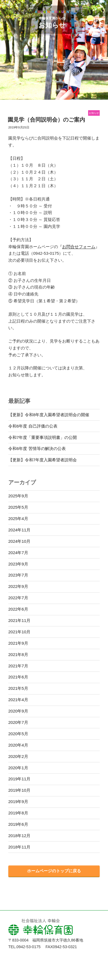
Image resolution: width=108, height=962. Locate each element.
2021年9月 (18, 643)
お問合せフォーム (78, 246)
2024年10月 (19, 541)
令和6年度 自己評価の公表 (32, 426)
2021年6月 (18, 677)
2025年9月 (18, 495)
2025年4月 (18, 518)
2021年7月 (18, 665)
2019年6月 (18, 824)
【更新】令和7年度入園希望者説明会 (42, 459)
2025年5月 (18, 507)
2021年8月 (18, 654)
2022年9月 (18, 586)
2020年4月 (18, 745)
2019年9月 (18, 801)
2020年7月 (18, 722)
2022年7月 (18, 597)
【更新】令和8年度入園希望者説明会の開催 (48, 414)
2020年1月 (18, 767)
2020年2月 (18, 756)
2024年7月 (18, 552)
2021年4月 (18, 699)
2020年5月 (18, 733)
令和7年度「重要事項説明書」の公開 (42, 437)
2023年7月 (18, 575)
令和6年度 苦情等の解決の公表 (37, 448)
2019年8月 (18, 813)
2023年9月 (18, 564)
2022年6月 (18, 609)
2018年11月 (19, 847)
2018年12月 (19, 835)
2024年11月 (19, 530)
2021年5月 (18, 688)
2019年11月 (19, 778)
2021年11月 (19, 620)
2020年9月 (18, 711)
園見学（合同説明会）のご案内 (46, 120)
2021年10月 (19, 631)
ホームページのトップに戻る (54, 870)
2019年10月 (19, 790)
